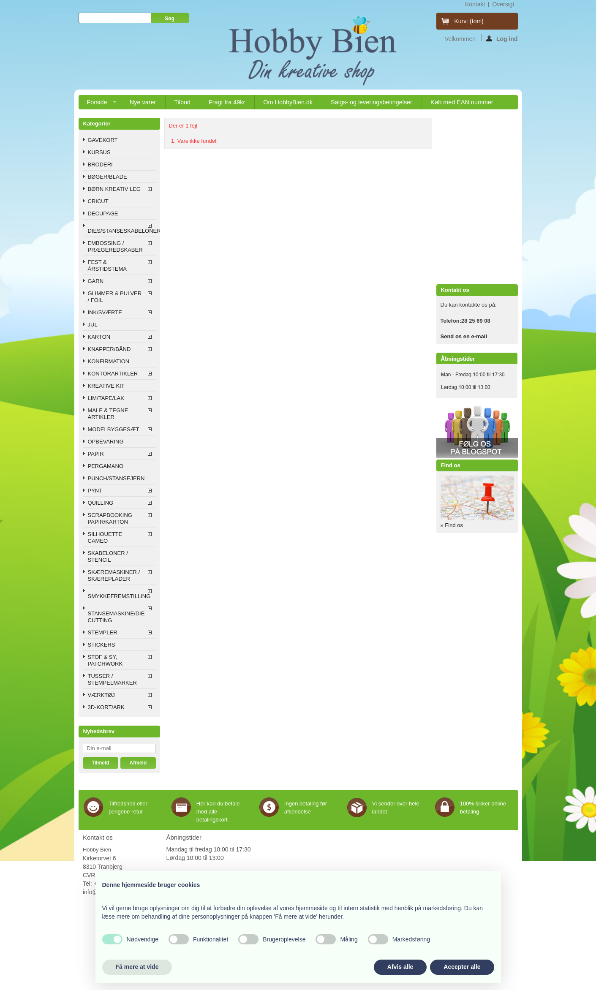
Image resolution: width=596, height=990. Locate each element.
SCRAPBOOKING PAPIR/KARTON (110, 518)
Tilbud (182, 102)
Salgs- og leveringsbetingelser (371, 102)
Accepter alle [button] (462, 966)
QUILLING (101, 503)
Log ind (502, 38)
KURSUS (99, 152)
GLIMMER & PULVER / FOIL (115, 296)
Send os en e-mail (464, 336)
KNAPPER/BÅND (109, 349)
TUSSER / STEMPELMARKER (112, 679)
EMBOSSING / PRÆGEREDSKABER (115, 246)
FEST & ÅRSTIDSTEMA (107, 265)
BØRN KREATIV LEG (114, 189)
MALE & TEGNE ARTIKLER (108, 413)
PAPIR (96, 454)
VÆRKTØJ (101, 695)
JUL (93, 324)
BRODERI (100, 164)
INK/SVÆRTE (105, 312)
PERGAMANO (106, 466)
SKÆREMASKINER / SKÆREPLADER (114, 575)
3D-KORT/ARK (106, 707)
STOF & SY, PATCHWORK (105, 660)
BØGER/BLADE (107, 177)
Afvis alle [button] (400, 966)
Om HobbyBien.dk (288, 102)
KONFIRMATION (109, 361)
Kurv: (469, 21)
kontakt (475, 4)
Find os (450, 465)
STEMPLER (102, 632)
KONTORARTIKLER (113, 373)
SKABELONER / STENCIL (108, 556)
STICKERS (101, 645)
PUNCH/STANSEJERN (116, 478)
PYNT (95, 490)
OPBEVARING (106, 441)
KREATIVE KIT (106, 386)
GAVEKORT (103, 140)
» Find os (452, 525)
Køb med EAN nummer (461, 102)
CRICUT (98, 201)
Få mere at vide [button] (137, 966)
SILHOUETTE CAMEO (105, 537)
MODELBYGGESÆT (113, 429)
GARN (96, 281)
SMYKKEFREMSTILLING (119, 596)
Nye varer (143, 102)
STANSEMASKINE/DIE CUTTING (116, 616)
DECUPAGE (103, 213)
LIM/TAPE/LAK (106, 398)
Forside (98, 104)
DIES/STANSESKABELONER (122, 231)
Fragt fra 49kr (227, 102)
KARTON (99, 337)
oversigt (503, 4)
